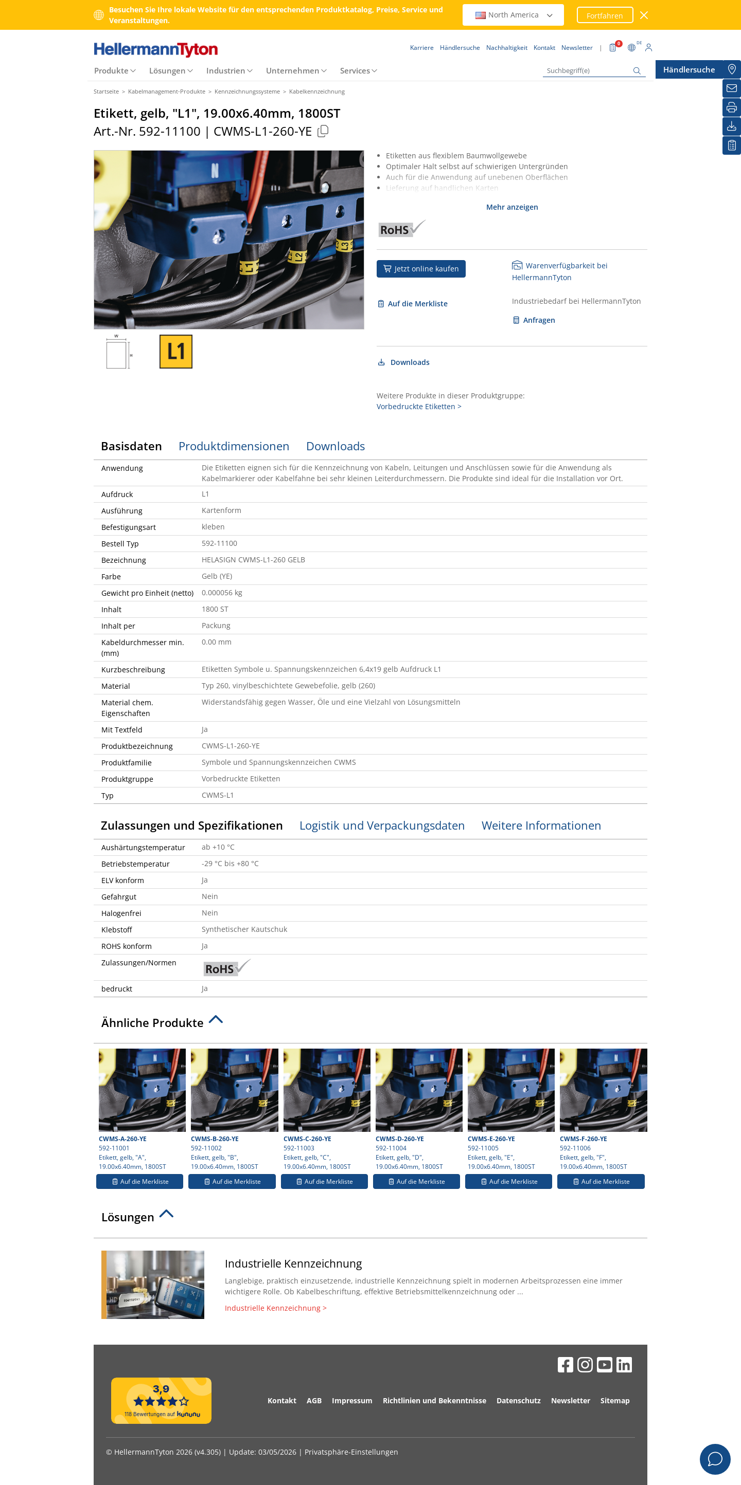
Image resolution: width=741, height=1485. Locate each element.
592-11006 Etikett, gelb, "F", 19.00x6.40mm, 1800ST (602, 1110)
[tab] (370, 1025)
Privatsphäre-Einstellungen (351, 1452)
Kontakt (282, 1400)
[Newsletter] (731, 88)
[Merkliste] (731, 145)
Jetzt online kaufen (421, 268)
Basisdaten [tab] (131, 445)
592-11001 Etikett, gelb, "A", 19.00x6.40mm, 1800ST (141, 1110)
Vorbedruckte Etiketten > (419, 406)
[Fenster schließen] (644, 15)
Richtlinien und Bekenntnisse (434, 1400)
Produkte (111, 70)
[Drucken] (731, 107)
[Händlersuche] (731, 69)
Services (355, 70)
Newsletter (570, 1400)
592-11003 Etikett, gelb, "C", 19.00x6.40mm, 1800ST (326, 1110)
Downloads (403, 362)
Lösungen (167, 70)
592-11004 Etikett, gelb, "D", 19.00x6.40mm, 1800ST (418, 1110)
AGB (314, 1400)
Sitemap (615, 1400)
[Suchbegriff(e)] (594, 70)
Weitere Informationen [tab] (542, 825)
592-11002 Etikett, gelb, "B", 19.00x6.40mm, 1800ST (233, 1110)
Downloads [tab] (335, 445)
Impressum (352, 1400)
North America (514, 15)
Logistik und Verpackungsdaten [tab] (382, 825)
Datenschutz (519, 1400)
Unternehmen (293, 70)
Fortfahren (605, 16)
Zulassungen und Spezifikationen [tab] (192, 825)
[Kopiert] (322, 131)
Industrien (225, 70)
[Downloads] (731, 126)
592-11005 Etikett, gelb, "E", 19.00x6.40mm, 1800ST (510, 1110)
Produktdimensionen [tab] (234, 445)
